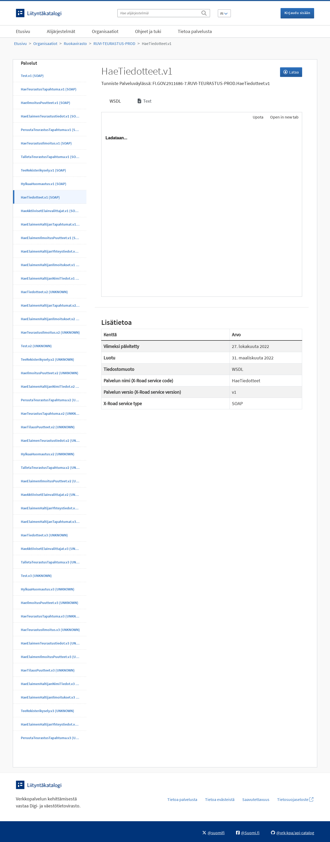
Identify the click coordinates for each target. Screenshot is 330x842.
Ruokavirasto (75, 43)
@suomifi (213, 832)
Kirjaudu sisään (297, 12)
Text (144, 101)
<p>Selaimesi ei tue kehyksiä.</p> (201, 210)
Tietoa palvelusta (195, 31)
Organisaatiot (105, 31)
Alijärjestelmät (61, 31)
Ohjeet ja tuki (148, 31)
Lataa (291, 72)
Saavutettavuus (255, 799)
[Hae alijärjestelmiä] (163, 13)
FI (224, 13)
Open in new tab (284, 117)
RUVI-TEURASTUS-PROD (114, 43)
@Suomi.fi (247, 832)
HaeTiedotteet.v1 (157, 43)
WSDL (115, 101)
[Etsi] (204, 12)
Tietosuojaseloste (295, 799)
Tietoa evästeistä (219, 799)
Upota (257, 117)
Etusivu (23, 31)
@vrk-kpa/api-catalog (292, 832)
